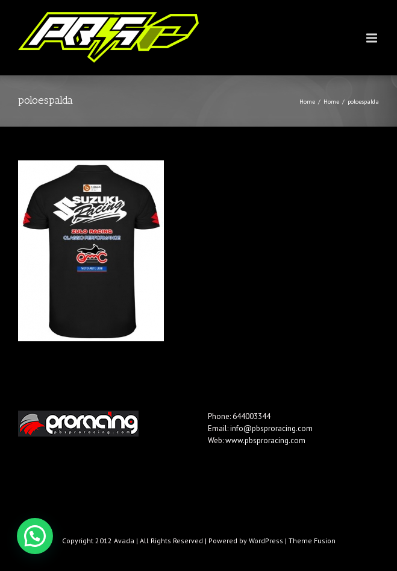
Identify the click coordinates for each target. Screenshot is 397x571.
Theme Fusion (312, 540)
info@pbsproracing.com (271, 428)
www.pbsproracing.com (265, 440)
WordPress (266, 540)
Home (307, 102)
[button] (35, 536)
